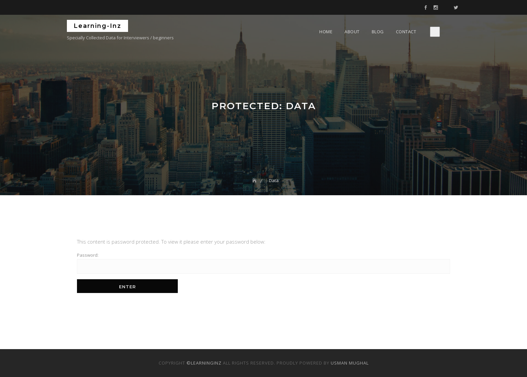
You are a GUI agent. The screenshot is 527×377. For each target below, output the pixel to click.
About (352, 32)
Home (325, 32)
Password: (263, 263)
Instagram (436, 8)
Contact (406, 32)
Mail (446, 8)
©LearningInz (204, 363)
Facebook (425, 8)
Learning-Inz (97, 26)
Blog (378, 32)
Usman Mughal (350, 363)
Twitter (456, 8)
